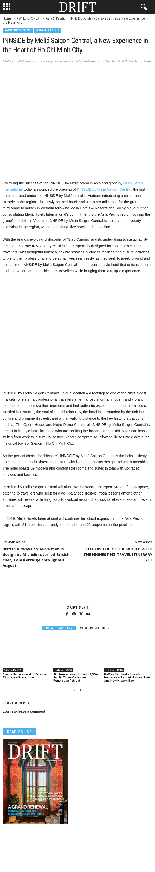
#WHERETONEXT (29, 18)
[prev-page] (74, 690)
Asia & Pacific (55, 18)
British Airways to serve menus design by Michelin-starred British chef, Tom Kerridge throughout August (36, 557)
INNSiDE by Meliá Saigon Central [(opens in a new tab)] (104, 189)
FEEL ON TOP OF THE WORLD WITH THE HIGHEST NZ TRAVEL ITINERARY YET (117, 554)
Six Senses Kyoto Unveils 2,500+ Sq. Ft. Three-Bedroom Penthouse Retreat (75, 677)
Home (7, 18)
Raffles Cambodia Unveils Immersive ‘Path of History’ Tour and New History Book (127, 677)
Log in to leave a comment (24, 711)
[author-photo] (77, 589)
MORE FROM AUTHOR (94, 628)
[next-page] (80, 690)
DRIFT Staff (77, 607)
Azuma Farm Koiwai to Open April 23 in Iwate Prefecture (27, 675)
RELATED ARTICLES (59, 628)
